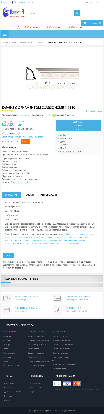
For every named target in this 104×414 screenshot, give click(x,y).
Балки (5, 361)
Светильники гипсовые (63, 344)
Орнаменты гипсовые (62, 348)
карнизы (35, 240)
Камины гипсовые (60, 353)
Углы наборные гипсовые (64, 364)
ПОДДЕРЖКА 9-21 (74, 308)
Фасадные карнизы (36, 336)
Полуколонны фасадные (38, 361)
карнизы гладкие (69, 240)
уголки (86, 237)
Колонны (7, 357)
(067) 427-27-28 (35, 383)
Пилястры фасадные (37, 357)
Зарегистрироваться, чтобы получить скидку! (23, 136)
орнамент (61, 243)
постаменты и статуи (15, 243)
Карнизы (7, 336)
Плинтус (6, 344)
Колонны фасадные (36, 365)
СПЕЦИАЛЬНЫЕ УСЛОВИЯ (78, 296)
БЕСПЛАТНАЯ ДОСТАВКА (26, 296)
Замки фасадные (35, 348)
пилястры (19, 240)
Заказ (98, 2)
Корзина (8, 396)
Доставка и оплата (12, 391)
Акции (7, 400)
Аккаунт (88, 2)
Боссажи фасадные (36, 353)
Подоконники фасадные (38, 340)
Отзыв (30, 194)
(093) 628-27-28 (35, 391)
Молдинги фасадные (37, 344)
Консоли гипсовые (61, 368)
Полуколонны (9, 353)
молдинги (9, 240)
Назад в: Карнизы (93, 111)
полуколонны (73, 243)
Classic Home (71, 234)
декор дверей (49, 243)
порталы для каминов (63, 237)
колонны (30, 243)
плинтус (38, 243)
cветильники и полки (20, 237)
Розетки (6, 348)
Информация (48, 194)
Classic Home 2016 (19, 182)
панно (27, 240)
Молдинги (7, 340)
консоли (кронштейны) (41, 237)
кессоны (78, 237)
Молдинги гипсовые (61, 340)
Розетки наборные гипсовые (60, 359)
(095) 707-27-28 (35, 387)
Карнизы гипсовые (61, 336)
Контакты (6, 2)
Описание (11, 194)
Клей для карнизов (11, 365)
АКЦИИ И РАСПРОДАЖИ (26, 308)
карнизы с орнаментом (50, 240)
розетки (82, 240)
